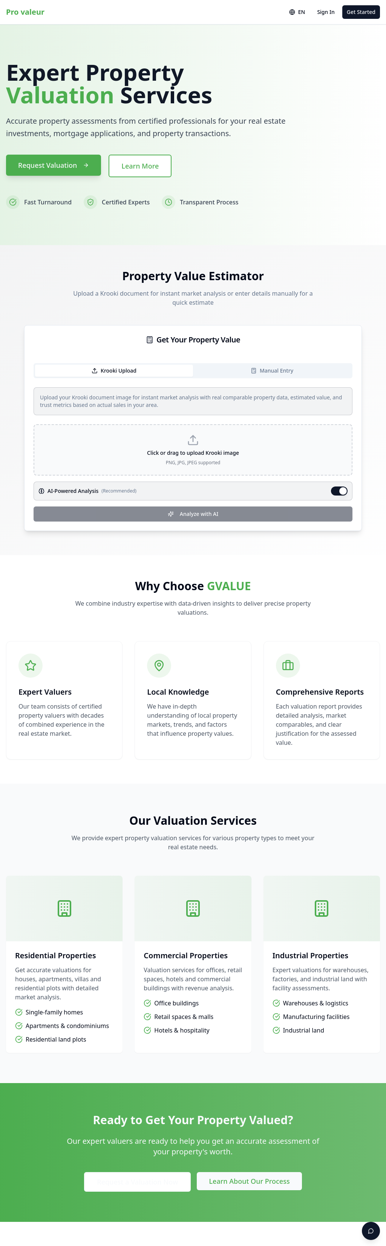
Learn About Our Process (249, 1181)
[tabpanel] (193, 454)
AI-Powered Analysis (72, 490)
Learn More (140, 165)
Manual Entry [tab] (272, 370)
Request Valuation (53, 165)
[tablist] (193, 370)
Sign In (325, 11)
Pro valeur (25, 12)
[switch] (339, 491)
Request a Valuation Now (137, 1181)
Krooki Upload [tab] (114, 370)
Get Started (361, 11)
